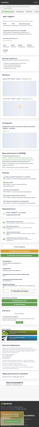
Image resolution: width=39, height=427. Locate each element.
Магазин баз (24, 424)
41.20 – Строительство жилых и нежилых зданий (15, 167)
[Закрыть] (37, 7)
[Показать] (19, 322)
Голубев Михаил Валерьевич (12, 263)
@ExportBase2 (19, 407)
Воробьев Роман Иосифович (12, 270)
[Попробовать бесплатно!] (12, 421)
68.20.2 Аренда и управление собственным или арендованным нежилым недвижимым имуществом (17, 33)
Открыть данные (8, 8)
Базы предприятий (26, 419)
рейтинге (22, 247)
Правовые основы (6, 426)
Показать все (8, 40)
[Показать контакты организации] (19, 255)
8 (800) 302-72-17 (21, 409)
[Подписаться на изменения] (19, 251)
